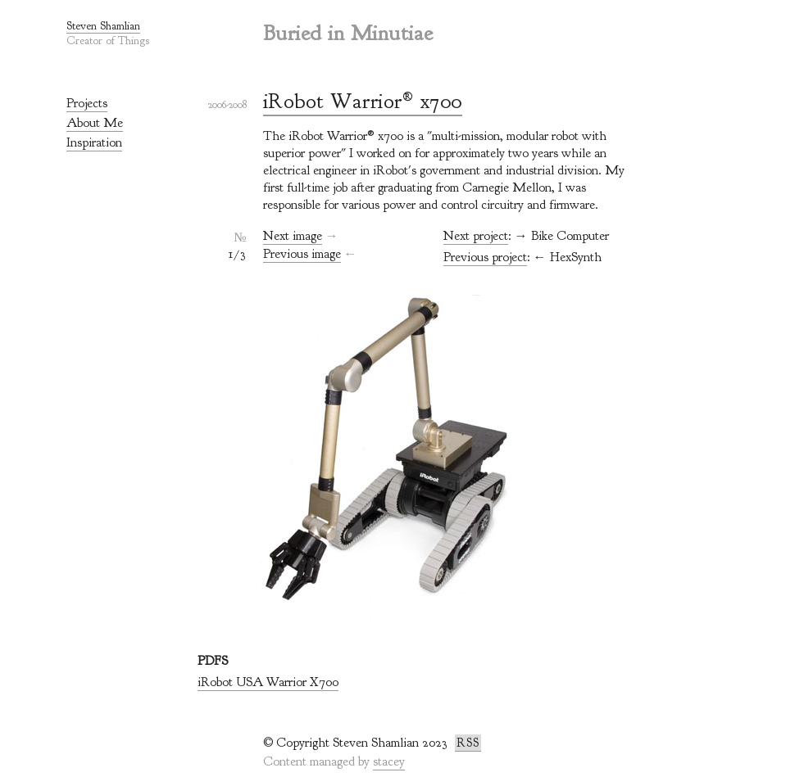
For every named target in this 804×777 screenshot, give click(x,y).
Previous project (485, 257)
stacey (389, 761)
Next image (292, 236)
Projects (86, 103)
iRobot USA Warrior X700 (268, 682)
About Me (94, 123)
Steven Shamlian (103, 26)
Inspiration (94, 142)
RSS (468, 743)
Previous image (302, 254)
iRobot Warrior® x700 (362, 101)
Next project (475, 236)
